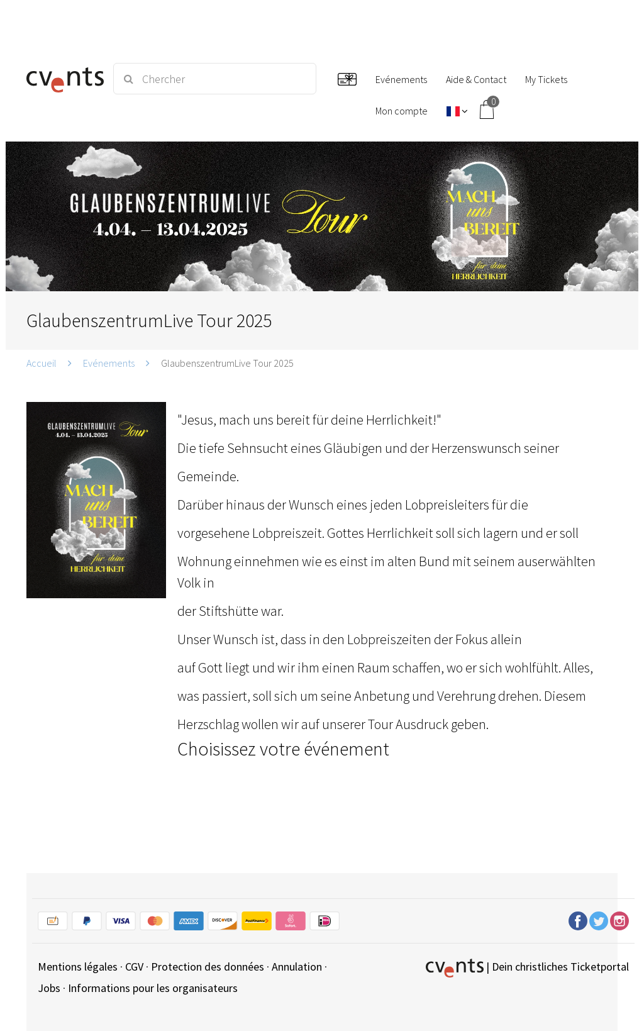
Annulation (297, 966)
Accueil (41, 363)
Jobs (49, 988)
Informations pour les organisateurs (153, 988)
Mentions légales (78, 966)
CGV (134, 966)
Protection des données (207, 966)
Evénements (109, 363)
